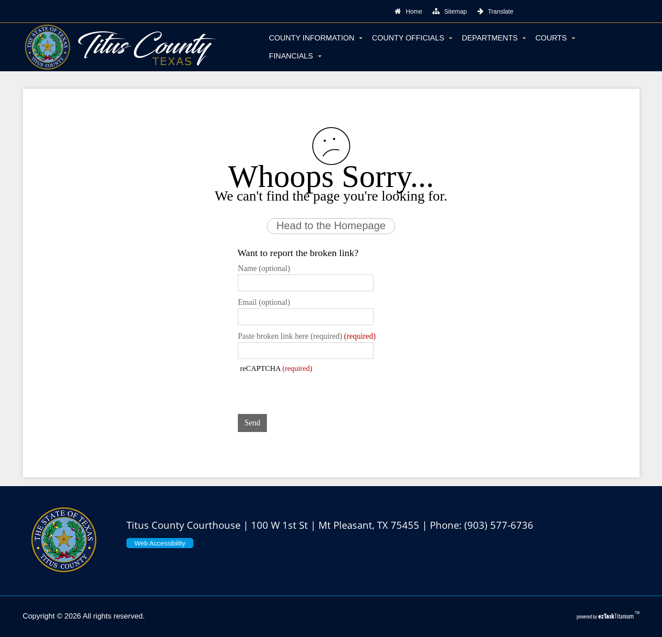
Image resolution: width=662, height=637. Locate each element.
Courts (555, 38)
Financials (295, 56)
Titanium (616, 616)
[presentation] (305, 390)
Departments (494, 38)
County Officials (412, 38)
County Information (316, 38)
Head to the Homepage (330, 225)
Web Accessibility (159, 543)
